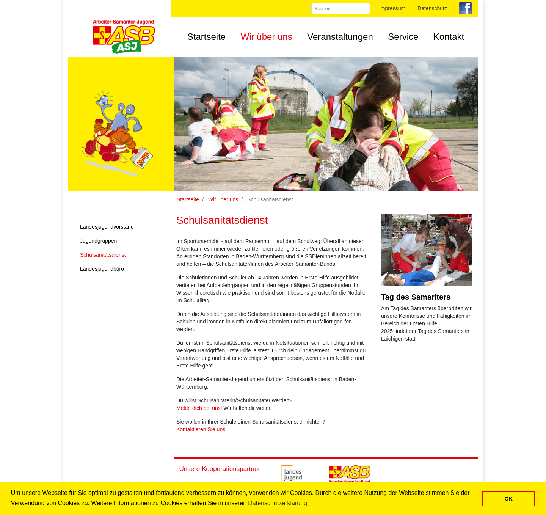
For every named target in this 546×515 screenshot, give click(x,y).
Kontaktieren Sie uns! (201, 429)
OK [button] (508, 499)
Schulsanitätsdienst (103, 255)
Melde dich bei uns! (199, 408)
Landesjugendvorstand (107, 227)
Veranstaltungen (340, 36)
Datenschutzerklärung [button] (277, 503)
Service (403, 36)
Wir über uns (266, 36)
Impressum (392, 8)
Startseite (206, 36)
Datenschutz (432, 8)
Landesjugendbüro (102, 269)
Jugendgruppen (98, 241)
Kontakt (448, 36)
